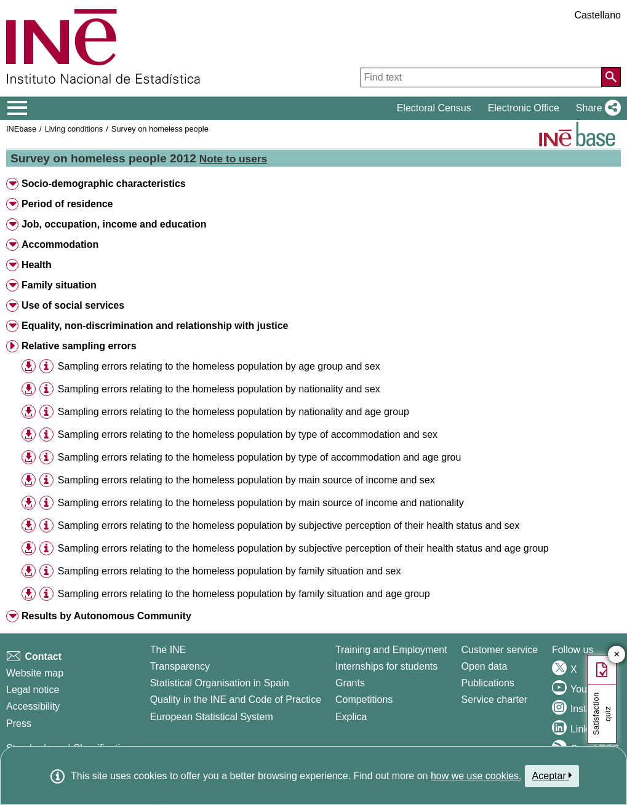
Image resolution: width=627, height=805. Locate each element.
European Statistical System (211, 717)
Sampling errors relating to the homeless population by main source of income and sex (246, 480)
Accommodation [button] (60, 244)
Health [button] (37, 265)
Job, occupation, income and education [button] (114, 224)
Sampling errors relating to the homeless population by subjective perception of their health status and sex (289, 525)
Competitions (364, 699)
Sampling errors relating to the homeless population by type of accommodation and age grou (259, 457)
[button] (596, 108)
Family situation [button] (59, 285)
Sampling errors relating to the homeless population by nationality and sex (219, 389)
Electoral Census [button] (434, 108)
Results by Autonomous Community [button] (106, 616)
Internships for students (386, 666)
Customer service (499, 649)
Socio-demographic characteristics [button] (104, 183)
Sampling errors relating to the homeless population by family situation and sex (229, 571)
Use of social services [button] (73, 305)
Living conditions (74, 128)
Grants (350, 683)
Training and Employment (391, 649)
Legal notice (32, 689)
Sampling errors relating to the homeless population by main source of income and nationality (261, 503)
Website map (34, 673)
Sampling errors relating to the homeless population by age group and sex (219, 366)
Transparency (180, 666)
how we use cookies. (476, 776)
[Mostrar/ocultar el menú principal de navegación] (17, 108)
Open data (484, 666)
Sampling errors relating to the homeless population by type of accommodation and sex (247, 434)
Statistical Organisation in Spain (219, 683)
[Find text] (481, 77)
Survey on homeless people (160, 128)
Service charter (494, 699)
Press (18, 723)
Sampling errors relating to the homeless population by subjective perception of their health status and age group (303, 548)
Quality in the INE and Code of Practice (235, 699)
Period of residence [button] (67, 204)
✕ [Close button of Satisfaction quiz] (616, 654)
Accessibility (33, 706)
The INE (168, 649)
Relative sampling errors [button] (79, 346)
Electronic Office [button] (523, 108)
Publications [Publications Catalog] (487, 683)
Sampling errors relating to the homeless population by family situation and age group (244, 594)
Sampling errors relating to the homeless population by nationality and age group (233, 411)
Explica (351, 717)
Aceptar (552, 775)
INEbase (21, 128)
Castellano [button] (597, 15)
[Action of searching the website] (611, 77)
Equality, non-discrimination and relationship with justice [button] (155, 325)
